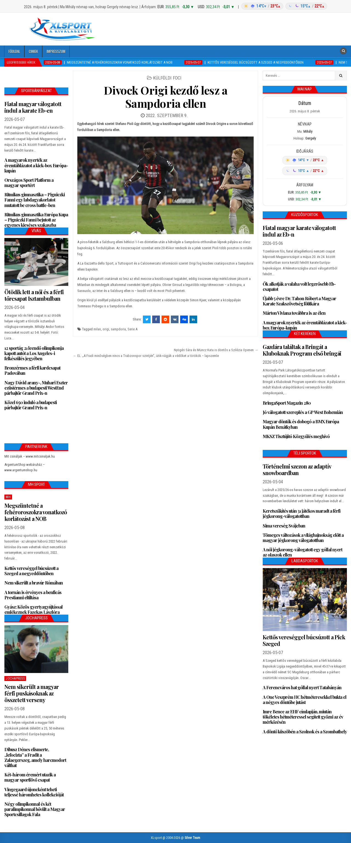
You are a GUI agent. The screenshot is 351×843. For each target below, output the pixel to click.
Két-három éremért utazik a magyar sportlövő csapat (30, 777)
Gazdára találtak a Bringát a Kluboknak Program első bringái (302, 350)
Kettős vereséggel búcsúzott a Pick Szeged (304, 640)
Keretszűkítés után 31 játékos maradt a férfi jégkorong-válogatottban (301, 513)
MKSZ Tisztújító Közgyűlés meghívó (296, 436)
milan (97, 329)
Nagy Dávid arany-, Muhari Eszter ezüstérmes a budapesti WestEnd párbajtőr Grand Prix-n (36, 388)
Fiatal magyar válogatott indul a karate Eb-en (32, 107)
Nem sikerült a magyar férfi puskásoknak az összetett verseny (31, 693)
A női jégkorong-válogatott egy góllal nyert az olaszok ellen (302, 552)
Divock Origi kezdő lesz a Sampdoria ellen (166, 96)
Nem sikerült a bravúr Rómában (33, 583)
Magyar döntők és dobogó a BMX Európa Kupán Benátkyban (301, 424)
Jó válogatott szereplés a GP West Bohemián (303, 412)
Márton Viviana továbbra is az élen (294, 313)
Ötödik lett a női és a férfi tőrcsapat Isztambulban (34, 295)
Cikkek (33, 51)
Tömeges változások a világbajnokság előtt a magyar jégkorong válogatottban (303, 537)
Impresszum (56, 51)
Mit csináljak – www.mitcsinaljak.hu (29, 456)
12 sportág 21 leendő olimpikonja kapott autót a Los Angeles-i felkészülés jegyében (34, 353)
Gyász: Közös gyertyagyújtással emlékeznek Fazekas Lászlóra (33, 609)
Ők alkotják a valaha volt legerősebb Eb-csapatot (299, 286)
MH (8, 497)
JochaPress (15, 678)
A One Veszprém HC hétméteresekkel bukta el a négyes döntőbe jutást (304, 699)
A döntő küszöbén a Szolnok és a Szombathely (305, 731)
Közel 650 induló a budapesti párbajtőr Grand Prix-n (30, 404)
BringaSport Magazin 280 (287, 403)
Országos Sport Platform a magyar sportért (28, 182)
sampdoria (118, 329)
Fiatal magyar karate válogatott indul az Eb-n (299, 231)
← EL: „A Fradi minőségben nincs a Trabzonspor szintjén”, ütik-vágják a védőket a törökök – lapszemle (146, 356)
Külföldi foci (167, 78)
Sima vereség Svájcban (284, 526)
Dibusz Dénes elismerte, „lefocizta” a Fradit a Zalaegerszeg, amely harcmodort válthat (35, 757)
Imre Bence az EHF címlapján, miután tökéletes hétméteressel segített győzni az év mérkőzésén (303, 717)
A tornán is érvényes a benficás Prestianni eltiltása (32, 594)
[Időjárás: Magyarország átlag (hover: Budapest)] (283, 6)
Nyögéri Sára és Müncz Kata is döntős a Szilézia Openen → (216, 350)
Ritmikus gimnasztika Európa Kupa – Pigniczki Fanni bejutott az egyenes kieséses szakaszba (36, 220)
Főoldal (14, 51)
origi (106, 329)
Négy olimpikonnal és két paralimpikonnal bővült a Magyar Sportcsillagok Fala (34, 809)
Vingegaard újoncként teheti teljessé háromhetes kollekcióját (34, 792)
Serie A (132, 329)
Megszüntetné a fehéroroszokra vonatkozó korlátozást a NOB (35, 512)
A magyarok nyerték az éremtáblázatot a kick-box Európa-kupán (36, 165)
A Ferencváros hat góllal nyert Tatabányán (302, 687)
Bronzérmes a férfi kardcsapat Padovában (32, 370)
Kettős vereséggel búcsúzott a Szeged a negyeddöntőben (31, 570)
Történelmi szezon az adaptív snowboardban (297, 469)
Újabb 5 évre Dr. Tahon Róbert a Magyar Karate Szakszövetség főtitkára (299, 301)
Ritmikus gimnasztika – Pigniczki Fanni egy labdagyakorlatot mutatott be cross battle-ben (34, 200)
